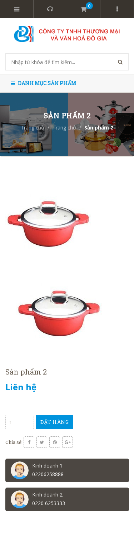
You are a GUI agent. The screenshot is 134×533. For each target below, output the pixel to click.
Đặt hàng (54, 422)
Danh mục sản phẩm (43, 83)
